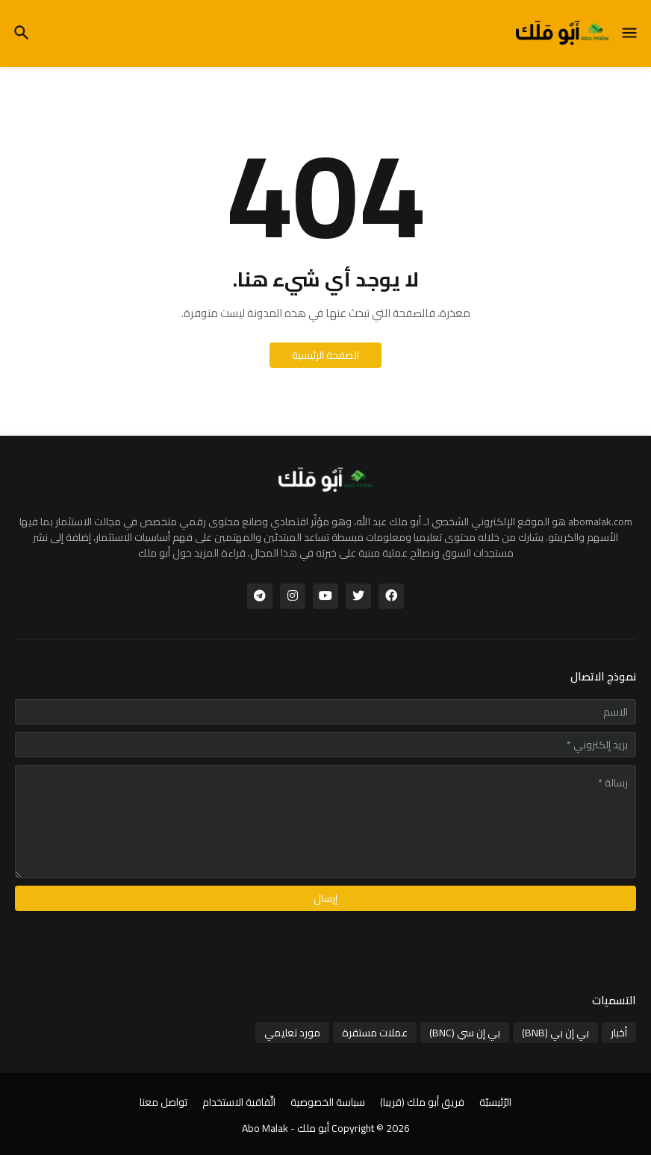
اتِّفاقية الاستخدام (238, 1102)
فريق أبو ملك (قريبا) (422, 1102)
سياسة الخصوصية (327, 1102)
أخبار (619, 1032)
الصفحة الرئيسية (325, 355)
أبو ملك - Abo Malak (285, 1128)
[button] (630, 33)
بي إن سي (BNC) (464, 1032)
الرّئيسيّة (495, 1102)
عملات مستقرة (375, 1032)
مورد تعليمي (292, 1032)
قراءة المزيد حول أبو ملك (192, 553)
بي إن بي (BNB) (555, 1032)
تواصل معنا (163, 1102)
